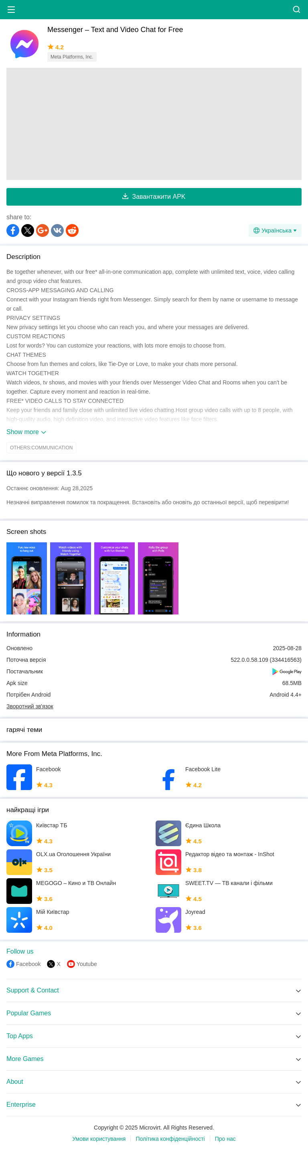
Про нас (225, 1139)
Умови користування (99, 1139)
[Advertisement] (154, 124)
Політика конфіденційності (170, 1139)
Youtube (87, 964)
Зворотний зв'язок (29, 706)
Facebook (28, 964)
